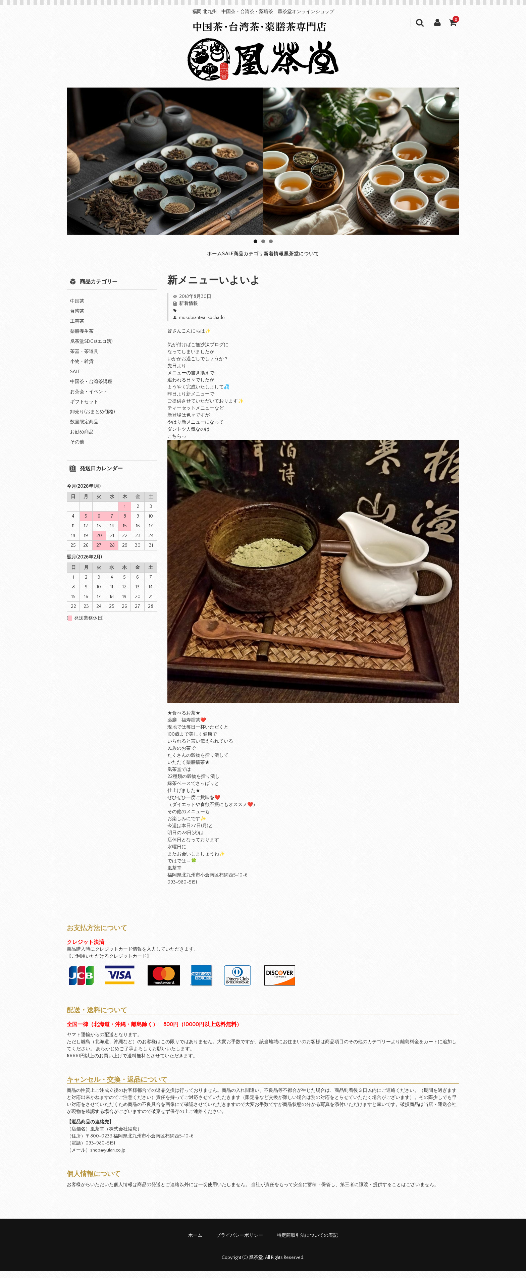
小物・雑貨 (82, 368)
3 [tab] (271, 241)
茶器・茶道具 (84, 358)
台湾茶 (77, 318)
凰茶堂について (357, 257)
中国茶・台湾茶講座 (91, 388)
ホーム (155, 257)
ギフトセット (84, 408)
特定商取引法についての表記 (307, 1242)
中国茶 (77, 308)
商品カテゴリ (243, 257)
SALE (194, 257)
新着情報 (298, 257)
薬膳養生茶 (82, 338)
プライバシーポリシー (239, 1242)
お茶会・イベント (89, 398)
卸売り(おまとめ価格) (92, 418)
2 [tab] (263, 241)
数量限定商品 (84, 428)
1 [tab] (255, 241)
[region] (263, 161)
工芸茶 (77, 328)
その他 (77, 448)
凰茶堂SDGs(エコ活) (91, 348)
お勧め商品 (82, 438)
